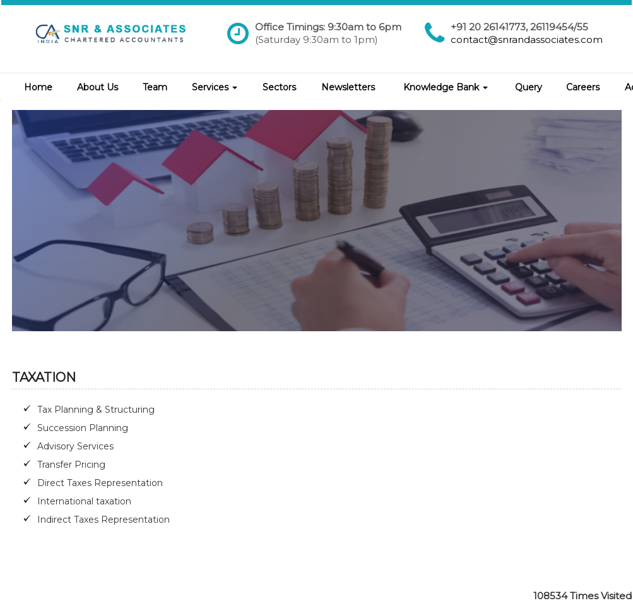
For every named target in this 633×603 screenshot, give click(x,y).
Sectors (279, 87)
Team (155, 87)
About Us (97, 87)
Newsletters (348, 87)
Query (528, 87)
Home (38, 87)
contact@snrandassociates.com (527, 40)
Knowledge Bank (445, 87)
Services (214, 87)
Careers (583, 87)
